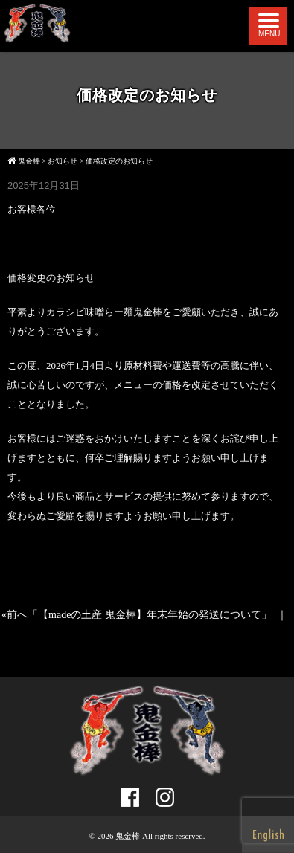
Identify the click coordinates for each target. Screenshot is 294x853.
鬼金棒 (127, 835)
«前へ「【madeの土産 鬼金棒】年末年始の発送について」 (136, 614)
